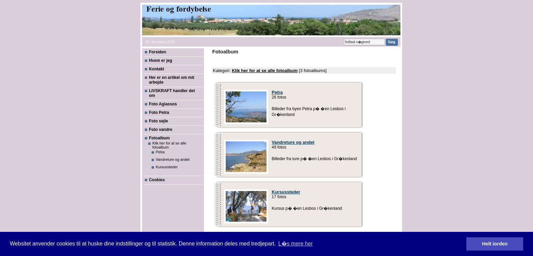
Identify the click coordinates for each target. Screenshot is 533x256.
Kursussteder (167, 167)
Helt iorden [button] (495, 243)
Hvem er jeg (160, 60)
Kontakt (156, 69)
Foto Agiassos (163, 104)
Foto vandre (160, 129)
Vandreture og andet (172, 159)
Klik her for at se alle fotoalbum (265, 70)
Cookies (157, 179)
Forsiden (157, 52)
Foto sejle (158, 121)
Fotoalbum (159, 138)
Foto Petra (159, 112)
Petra (160, 152)
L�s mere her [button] (295, 243)
